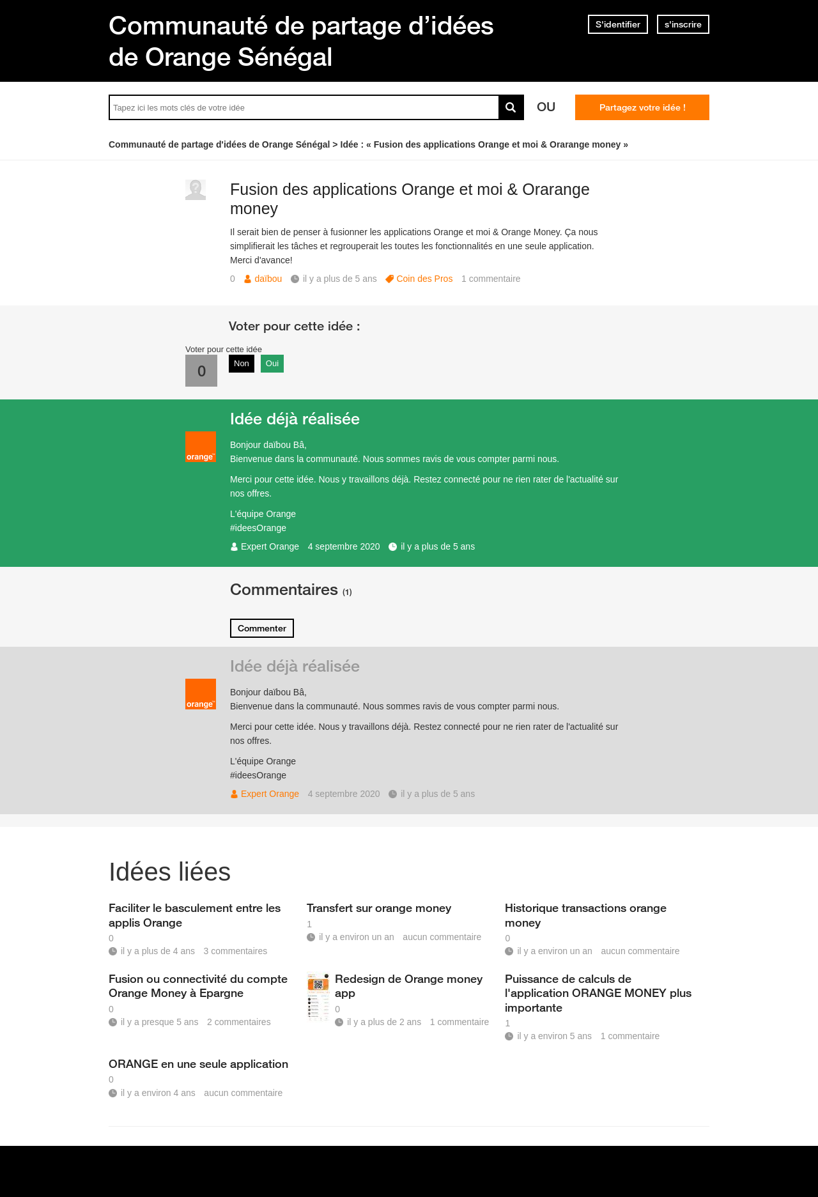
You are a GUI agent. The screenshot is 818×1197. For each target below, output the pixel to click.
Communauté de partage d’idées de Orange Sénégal (301, 40)
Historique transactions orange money (586, 914)
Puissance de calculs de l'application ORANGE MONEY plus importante (598, 992)
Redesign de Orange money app (408, 985)
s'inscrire (683, 24)
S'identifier (618, 24)
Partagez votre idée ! (642, 107)
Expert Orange (270, 546)
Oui (272, 363)
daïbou (268, 279)
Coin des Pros (424, 279)
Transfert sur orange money (379, 907)
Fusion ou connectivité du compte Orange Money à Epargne (198, 985)
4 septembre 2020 (344, 546)
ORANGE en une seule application (198, 1063)
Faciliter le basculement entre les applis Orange (195, 914)
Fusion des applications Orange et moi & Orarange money (410, 199)
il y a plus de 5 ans (438, 546)
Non (241, 363)
